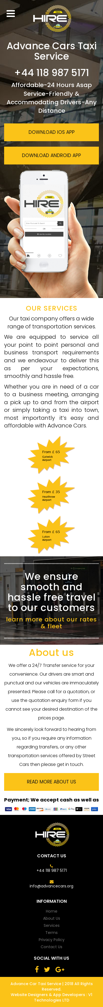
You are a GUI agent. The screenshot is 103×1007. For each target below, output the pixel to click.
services (52, 925)
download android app (51, 155)
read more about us (51, 782)
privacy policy (52, 939)
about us (51, 918)
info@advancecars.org (51, 886)
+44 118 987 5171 (52, 870)
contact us (51, 947)
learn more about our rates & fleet (51, 622)
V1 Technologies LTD (63, 997)
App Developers (68, 994)
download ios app (52, 132)
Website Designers (29, 994)
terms (51, 932)
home (51, 911)
